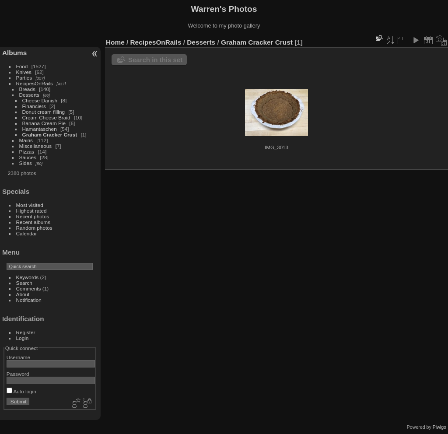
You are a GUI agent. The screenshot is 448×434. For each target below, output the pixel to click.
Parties (24, 77)
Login (22, 338)
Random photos (34, 228)
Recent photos (32, 216)
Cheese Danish (40, 100)
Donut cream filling (44, 112)
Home (115, 42)
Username (18, 357)
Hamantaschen (40, 129)
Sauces (27, 157)
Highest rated (31, 211)
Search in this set (155, 59)
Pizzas (27, 151)
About (23, 294)
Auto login (21, 391)
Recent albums (33, 222)
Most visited (29, 205)
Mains (26, 140)
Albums (14, 52)
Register (25, 332)
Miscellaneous (35, 146)
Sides (25, 163)
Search (24, 283)
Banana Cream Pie (44, 123)
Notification (29, 300)
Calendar (26, 233)
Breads (27, 89)
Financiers (35, 106)
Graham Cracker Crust (49, 134)
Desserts (29, 95)
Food (22, 66)
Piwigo (439, 427)
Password (18, 374)
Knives (24, 72)
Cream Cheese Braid (46, 117)
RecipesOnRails (34, 83)
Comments (28, 288)
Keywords (27, 277)
